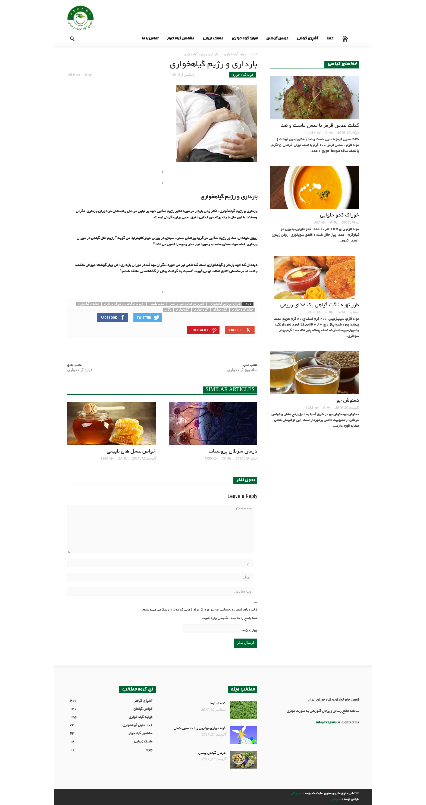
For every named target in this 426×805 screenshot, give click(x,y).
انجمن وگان (297, 793)
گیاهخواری (182, 309)
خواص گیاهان (277, 38)
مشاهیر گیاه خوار (180, 38)
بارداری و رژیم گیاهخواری (224, 304)
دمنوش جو (347, 401)
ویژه (111, 750)
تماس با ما (149, 38)
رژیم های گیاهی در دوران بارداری (124, 304)
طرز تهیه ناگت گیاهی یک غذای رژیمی (319, 305)
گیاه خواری (201, 309)
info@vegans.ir (328, 723)
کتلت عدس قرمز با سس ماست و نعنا (319, 126)
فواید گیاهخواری (79, 369)
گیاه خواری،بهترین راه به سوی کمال (199, 728)
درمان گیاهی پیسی (211, 753)
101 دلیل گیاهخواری (111, 726)
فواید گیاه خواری (244, 38)
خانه (329, 38)
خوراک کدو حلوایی (339, 215)
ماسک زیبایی (212, 38)
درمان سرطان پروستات (233, 451)
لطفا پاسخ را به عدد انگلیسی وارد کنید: (229, 618)
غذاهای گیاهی (341, 64)
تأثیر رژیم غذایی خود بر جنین (187, 304)
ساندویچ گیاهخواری (242, 369)
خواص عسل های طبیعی (131, 451)
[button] (67, 38)
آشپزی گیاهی (307, 38)
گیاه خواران (220, 309)
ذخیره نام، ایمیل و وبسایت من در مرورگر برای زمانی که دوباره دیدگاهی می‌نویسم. (199, 610)
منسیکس (336, 799)
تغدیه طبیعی (156, 304)
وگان (168, 309)
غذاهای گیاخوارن (88, 304)
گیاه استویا (217, 704)
